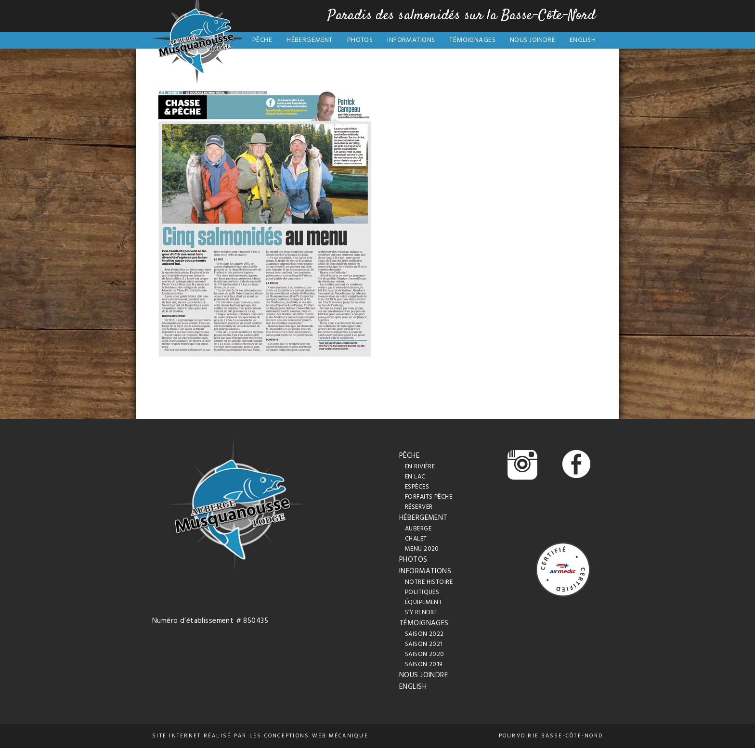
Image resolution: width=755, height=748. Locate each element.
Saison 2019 (424, 664)
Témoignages (472, 40)
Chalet (416, 539)
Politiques (422, 592)
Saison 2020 (424, 654)
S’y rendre (421, 612)
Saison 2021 (424, 644)
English (583, 40)
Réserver (418, 507)
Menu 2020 (422, 549)
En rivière (420, 467)
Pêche (262, 40)
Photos (360, 40)
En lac (415, 477)
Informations (411, 40)
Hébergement (309, 40)
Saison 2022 (424, 634)
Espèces (417, 487)
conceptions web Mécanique (316, 736)
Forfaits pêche (428, 497)
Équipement (423, 602)
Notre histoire (429, 582)
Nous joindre (532, 40)
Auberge (418, 529)
